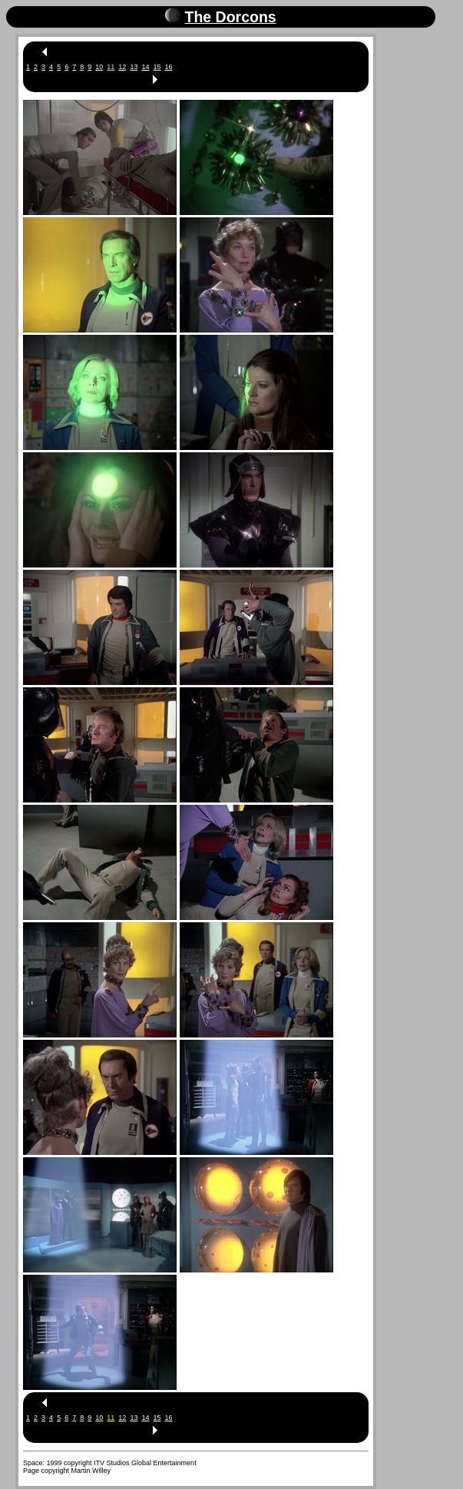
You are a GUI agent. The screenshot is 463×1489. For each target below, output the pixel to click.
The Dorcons (230, 16)
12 (122, 67)
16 (168, 67)
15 (156, 67)
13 (133, 67)
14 (145, 67)
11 (110, 67)
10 (99, 67)
